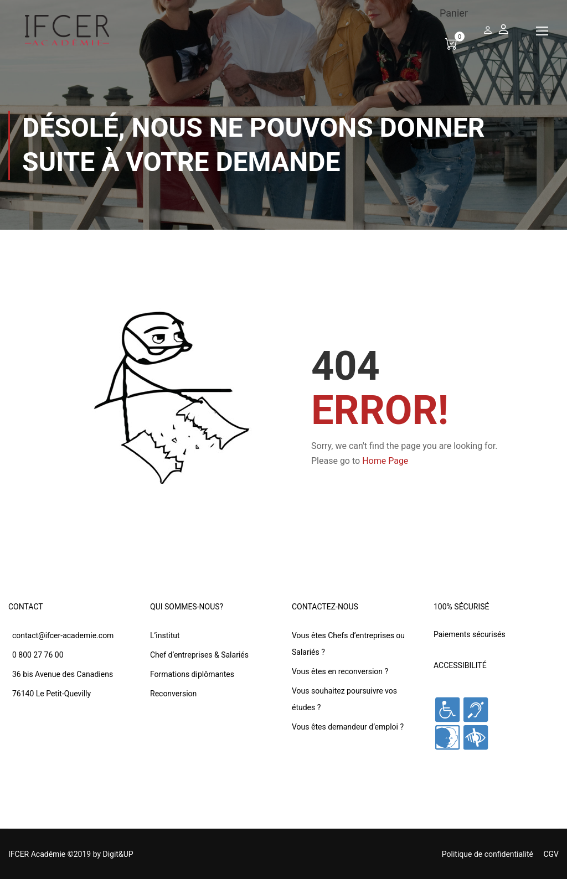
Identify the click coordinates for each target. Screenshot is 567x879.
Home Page (385, 461)
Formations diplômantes (192, 674)
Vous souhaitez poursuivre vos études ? (344, 699)
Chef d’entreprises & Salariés (199, 654)
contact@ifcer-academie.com (63, 635)
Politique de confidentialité (487, 854)
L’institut (165, 635)
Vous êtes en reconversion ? (340, 671)
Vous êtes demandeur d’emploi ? (348, 726)
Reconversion (173, 693)
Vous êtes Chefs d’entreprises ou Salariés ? (348, 643)
